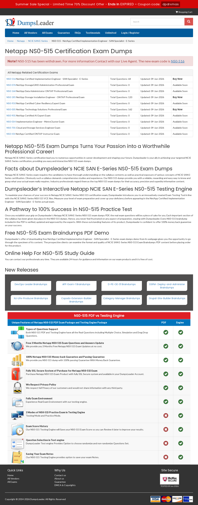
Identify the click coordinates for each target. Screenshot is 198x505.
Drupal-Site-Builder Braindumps (167, 298)
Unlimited (110, 32)
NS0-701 (11, 127)
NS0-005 (11, 109)
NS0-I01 (11, 133)
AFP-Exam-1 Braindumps (76, 284)
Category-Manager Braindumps (121, 298)
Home (16, 32)
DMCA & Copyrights (65, 485)
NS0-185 (11, 97)
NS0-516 (11, 78)
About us (59, 478)
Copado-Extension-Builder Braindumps (76, 300)
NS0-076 (11, 85)
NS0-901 (11, 115)
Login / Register (130, 32)
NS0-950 (11, 103)
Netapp (21, 40)
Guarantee (64, 32)
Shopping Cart (184, 12)
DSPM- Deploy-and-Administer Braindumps (167, 286)
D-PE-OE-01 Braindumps (122, 284)
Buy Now (177, 79)
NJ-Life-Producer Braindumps (31, 298)
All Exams (47, 32)
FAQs (78, 32)
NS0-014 (11, 121)
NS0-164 (11, 91)
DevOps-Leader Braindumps (31, 284)
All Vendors (30, 32)
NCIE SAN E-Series (38, 40)
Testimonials (93, 32)
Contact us (60, 475)
